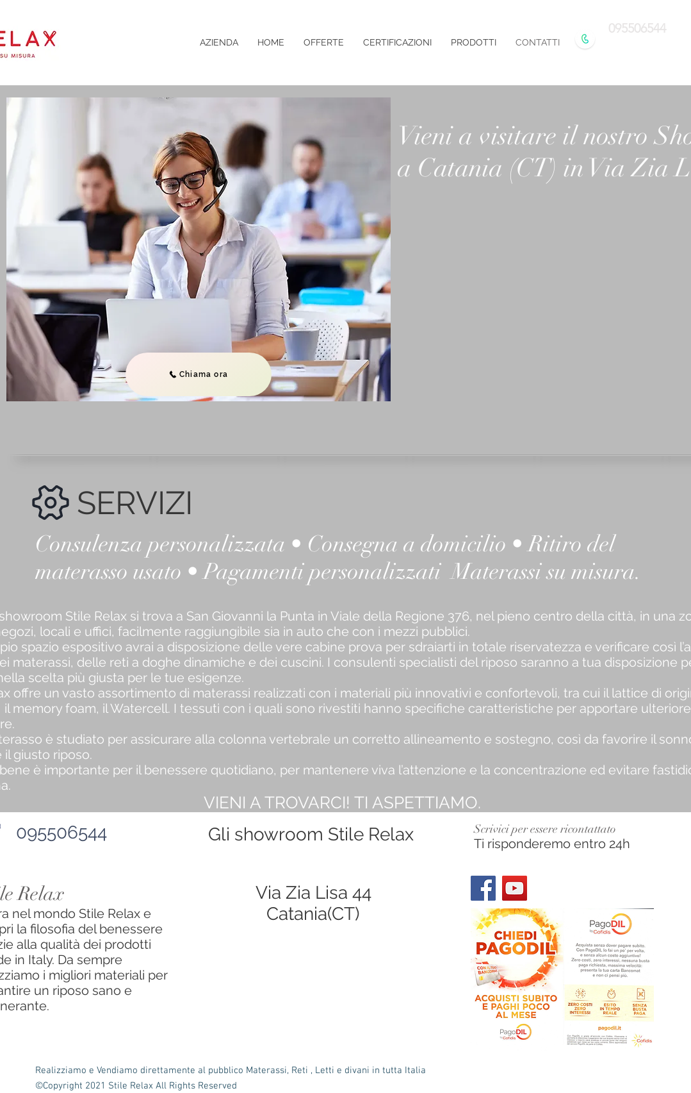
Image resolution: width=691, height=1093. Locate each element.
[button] (473, 42)
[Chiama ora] (199, 374)
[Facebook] (483, 888)
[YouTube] (514, 888)
